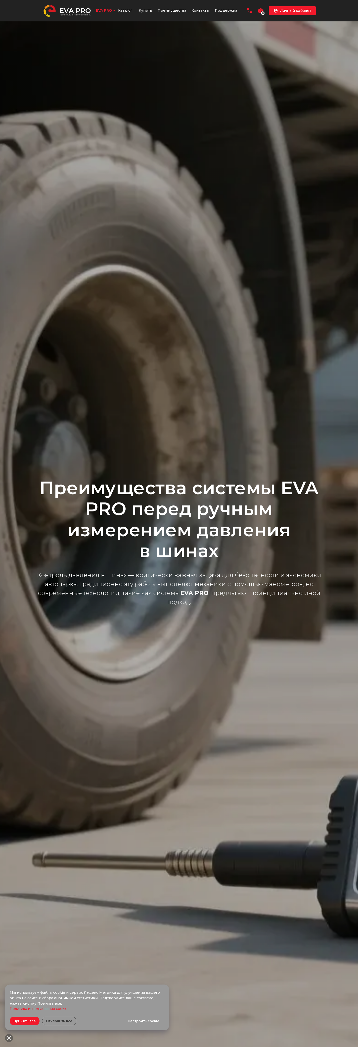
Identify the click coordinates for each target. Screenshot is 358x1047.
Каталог (125, 10)
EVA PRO (104, 10)
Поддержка (226, 10)
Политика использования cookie (38, 1008)
